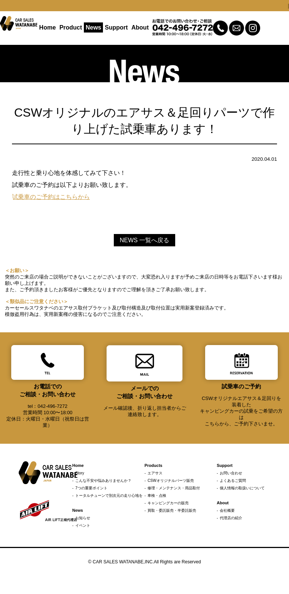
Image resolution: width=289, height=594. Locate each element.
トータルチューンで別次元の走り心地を (109, 495)
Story (79, 473)
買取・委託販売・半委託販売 (171, 510)
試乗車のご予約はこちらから (51, 197)
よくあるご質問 (233, 480)
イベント (82, 525)
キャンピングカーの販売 (168, 503)
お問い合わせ (231, 473)
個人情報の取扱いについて (242, 488)
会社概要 (227, 510)
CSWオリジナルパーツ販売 (170, 480)
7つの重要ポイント (91, 488)
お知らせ (82, 518)
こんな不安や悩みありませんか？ (103, 480)
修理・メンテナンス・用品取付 (173, 488)
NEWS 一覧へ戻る (144, 240)
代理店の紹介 (231, 518)
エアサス (154, 473)
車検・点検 (156, 495)
